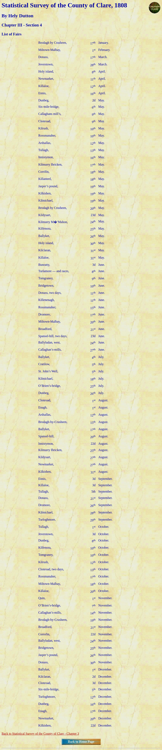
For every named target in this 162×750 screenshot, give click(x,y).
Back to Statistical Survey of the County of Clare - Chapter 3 (40, 733)
